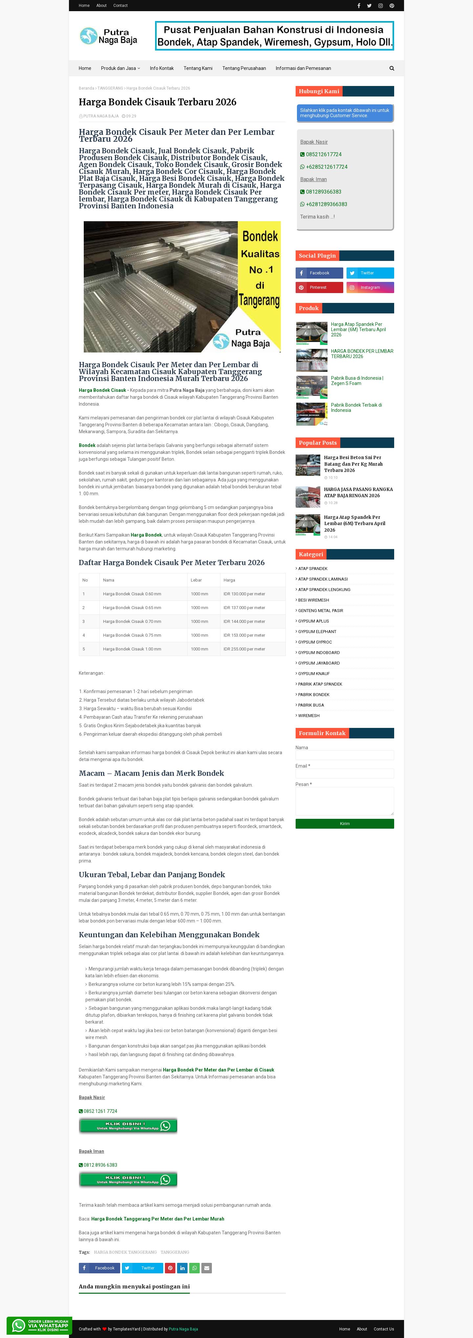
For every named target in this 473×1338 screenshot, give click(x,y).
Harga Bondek (146, 535)
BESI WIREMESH (313, 600)
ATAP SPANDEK (312, 568)
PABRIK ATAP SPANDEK (320, 684)
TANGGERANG (110, 88)
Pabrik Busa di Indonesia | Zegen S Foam (357, 380)
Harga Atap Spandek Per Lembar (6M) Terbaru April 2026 (358, 329)
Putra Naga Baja (183, 1329)
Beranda (86, 88)
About (101, 5)
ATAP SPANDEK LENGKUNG (324, 589)
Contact (120, 5)
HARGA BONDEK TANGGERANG (125, 1252)
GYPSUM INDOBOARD (319, 652)
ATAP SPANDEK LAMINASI (323, 579)
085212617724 (321, 154)
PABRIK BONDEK (313, 694)
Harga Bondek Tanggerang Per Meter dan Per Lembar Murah (157, 1218)
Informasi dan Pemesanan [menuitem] (303, 68)
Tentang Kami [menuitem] (198, 68)
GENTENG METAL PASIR (320, 610)
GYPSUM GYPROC (315, 642)
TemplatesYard (126, 1329)
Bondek (87, 445)
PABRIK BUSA (311, 705)
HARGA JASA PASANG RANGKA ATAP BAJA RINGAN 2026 (358, 493)
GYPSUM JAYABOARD (319, 663)
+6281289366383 (324, 204)
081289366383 (321, 192)
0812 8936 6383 (98, 1165)
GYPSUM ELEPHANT (317, 631)
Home (84, 5)
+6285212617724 (324, 167)
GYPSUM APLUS (313, 621)
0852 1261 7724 (98, 1111)
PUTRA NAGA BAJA (101, 116)
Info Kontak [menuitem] (162, 68)
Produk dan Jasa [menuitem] (118, 68)
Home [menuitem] (85, 68)
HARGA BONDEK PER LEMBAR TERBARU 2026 (362, 354)
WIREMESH (309, 715)
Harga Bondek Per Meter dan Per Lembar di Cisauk (218, 1070)
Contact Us (384, 1329)
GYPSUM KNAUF (314, 673)
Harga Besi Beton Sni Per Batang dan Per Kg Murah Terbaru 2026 (353, 464)
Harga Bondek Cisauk (102, 390)
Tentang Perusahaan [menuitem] (244, 68)
